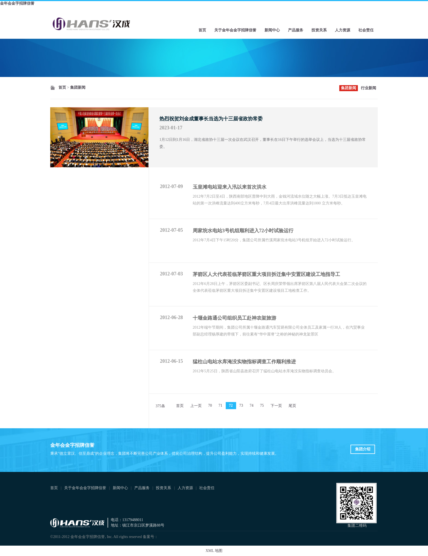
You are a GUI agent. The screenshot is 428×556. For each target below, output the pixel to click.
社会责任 (366, 30)
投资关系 (319, 30)
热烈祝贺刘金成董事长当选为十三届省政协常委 (211, 118)
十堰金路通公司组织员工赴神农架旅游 (234, 318)
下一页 (276, 406)
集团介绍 (362, 449)
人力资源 (342, 30)
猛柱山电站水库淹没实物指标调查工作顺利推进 (244, 361)
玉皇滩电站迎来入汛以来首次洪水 (229, 187)
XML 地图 (214, 551)
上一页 (196, 406)
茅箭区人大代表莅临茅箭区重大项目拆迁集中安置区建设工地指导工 (266, 274)
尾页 (292, 406)
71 (220, 405)
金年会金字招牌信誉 (17, 3)
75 (262, 405)
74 (252, 405)
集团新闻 (77, 87)
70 (210, 405)
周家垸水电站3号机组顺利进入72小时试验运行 (243, 230)
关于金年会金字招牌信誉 (235, 30)
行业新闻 (368, 88)
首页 (202, 30)
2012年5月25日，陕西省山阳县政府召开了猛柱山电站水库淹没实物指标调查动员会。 (264, 371)
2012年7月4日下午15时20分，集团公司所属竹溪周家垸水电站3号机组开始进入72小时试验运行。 (274, 240)
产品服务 (295, 30)
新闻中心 (272, 30)
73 (241, 405)
